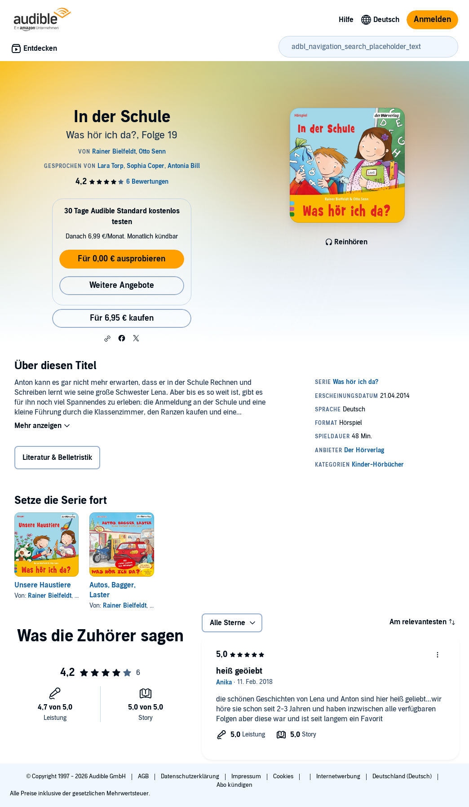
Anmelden (432, 19)
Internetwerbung (339, 776)
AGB (144, 776)
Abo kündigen (234, 785)
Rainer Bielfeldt (49, 596)
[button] (107, 338)
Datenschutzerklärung (191, 776)
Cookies (284, 776)
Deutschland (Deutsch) (402, 776)
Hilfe (346, 19)
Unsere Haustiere (42, 585)
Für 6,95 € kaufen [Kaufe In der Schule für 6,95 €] (122, 318)
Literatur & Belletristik (57, 457)
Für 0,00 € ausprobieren (121, 259)
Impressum (246, 776)
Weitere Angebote (121, 285)
